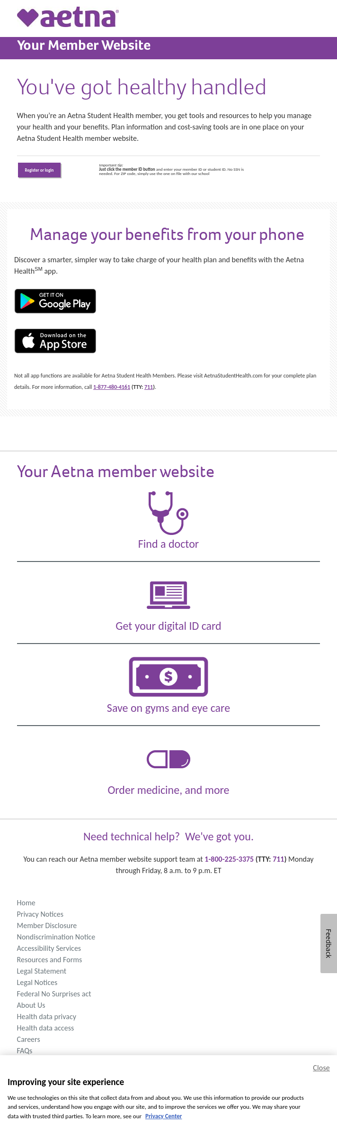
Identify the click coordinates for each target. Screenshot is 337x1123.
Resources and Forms (49, 959)
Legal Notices (37, 982)
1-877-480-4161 (111, 387)
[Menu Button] (8, 8)
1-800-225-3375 (229, 859)
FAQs (25, 1050)
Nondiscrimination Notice (56, 936)
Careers (28, 1039)
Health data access (45, 1027)
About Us (31, 1005)
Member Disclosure (47, 925)
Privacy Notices (40, 914)
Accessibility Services (49, 948)
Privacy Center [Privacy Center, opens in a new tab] (163, 1119)
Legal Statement (41, 971)
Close (321, 1070)
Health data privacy (46, 1016)
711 (148, 387)
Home (26, 902)
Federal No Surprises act (54, 993)
